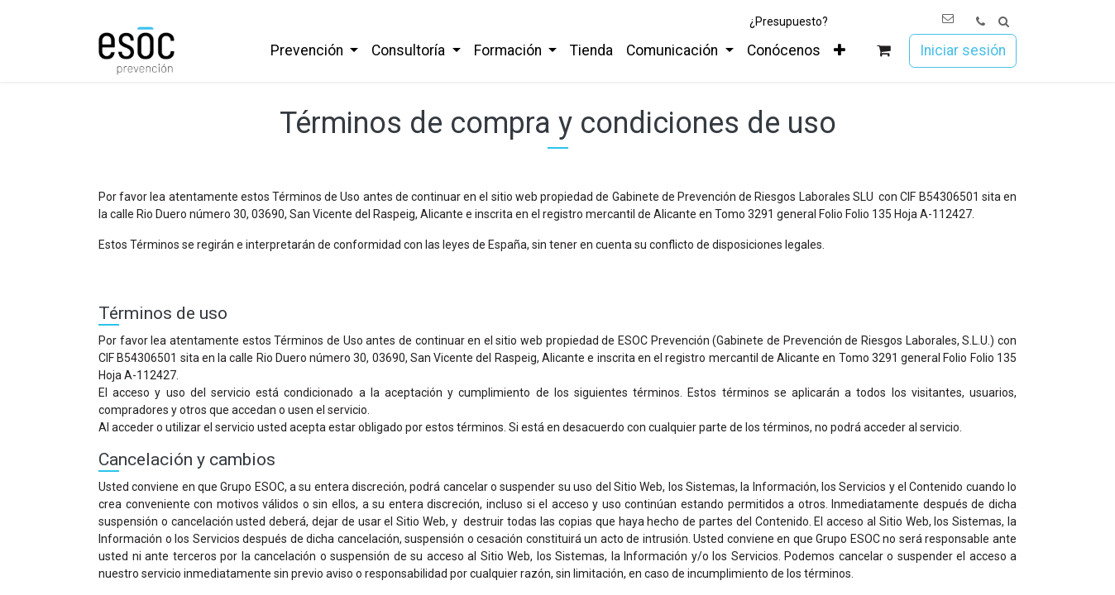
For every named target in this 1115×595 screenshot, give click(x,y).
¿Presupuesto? (788, 21)
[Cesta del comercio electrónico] (883, 50)
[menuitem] (314, 50)
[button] (1004, 22)
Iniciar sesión (963, 50)
